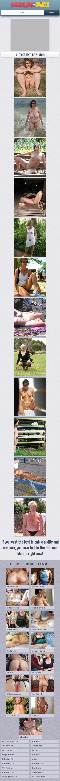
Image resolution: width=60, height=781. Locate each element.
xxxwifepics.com (37, 772)
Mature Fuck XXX (37, 754)
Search (51, 12)
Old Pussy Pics (7, 750)
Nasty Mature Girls (8, 754)
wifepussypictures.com (10, 776)
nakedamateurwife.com (10, 741)
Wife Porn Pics (7, 768)
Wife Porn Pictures (38, 776)
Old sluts (35, 750)
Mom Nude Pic (37, 768)
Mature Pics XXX (7, 759)
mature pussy (36, 741)
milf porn (35, 759)
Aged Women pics (8, 745)
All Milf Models (37, 745)
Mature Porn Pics (38, 763)
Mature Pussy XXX (8, 763)
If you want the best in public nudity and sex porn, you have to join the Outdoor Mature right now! (30, 547)
